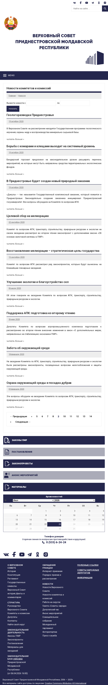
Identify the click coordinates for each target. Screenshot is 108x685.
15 (45, 520)
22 (45, 524)
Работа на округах (51, 602)
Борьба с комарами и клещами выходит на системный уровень (51, 146)
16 (60, 520)
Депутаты (12, 617)
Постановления (18, 452)
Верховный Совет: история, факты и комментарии (16, 594)
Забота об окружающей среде (28, 348)
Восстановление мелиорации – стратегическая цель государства (53, 250)
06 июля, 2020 (15, 288)
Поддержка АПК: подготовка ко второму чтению (41, 313)
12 (77, 416)
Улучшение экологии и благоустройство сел (38, 282)
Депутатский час (50, 609)
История (11, 571)
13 (84, 416)
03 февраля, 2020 (16, 389)
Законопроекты (18, 463)
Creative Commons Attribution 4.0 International (65, 683)
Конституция (13, 575)
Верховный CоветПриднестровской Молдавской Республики (54, 41)
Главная (12, 96)
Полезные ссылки (87, 565)
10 (64, 416)
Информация (84, 578)
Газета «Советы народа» (54, 606)
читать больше (14, 139)
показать (13, 108)
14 (90, 416)
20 (17, 524)
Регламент (12, 578)
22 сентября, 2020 (17, 222)
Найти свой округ (16, 624)
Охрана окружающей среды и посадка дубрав (39, 382)
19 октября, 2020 (16, 121)
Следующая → (23, 422)
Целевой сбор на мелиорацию (28, 216)
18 (89, 520)
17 (74, 520)
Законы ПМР (15, 440)
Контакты (12, 621)
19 (103, 520)
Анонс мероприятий (21, 475)
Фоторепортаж (49, 632)
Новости (22, 96)
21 (31, 524)
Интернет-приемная (52, 571)
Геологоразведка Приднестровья (30, 115)
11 (71, 416)
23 (60, 524)
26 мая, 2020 (14, 319)
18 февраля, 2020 (16, 354)
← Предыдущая (18, 416)
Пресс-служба (49, 635)
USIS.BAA (18, 659)
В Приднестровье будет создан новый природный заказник (48, 181)
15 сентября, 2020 (17, 257)
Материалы (15, 487)
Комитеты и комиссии (18, 613)
